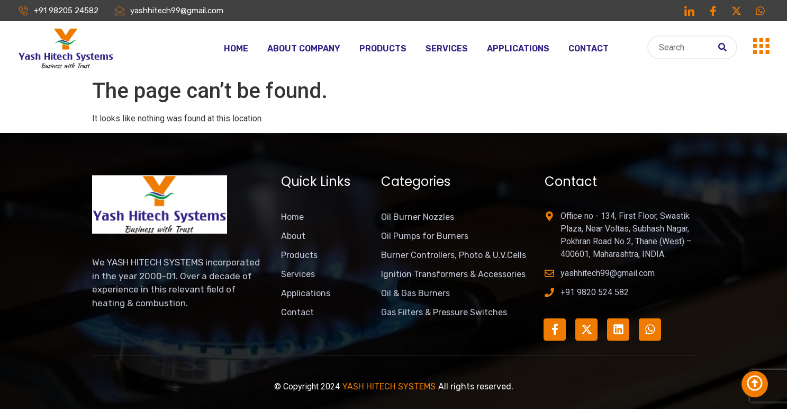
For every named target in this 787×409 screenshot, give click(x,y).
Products (382, 48)
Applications (518, 48)
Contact (588, 48)
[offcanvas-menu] (761, 46)
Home (236, 48)
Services (447, 48)
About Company (303, 48)
